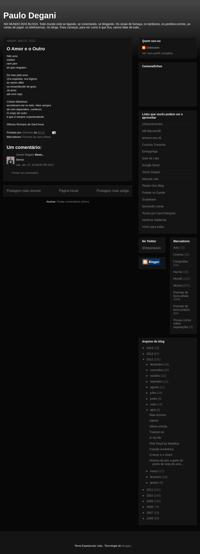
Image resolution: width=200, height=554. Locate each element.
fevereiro (156, 477)
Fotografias (180, 261)
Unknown (152, 47)
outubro (155, 375)
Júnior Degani (151, 172)
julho (153, 392)
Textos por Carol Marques (158, 213)
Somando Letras (153, 206)
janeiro (155, 482)
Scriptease (149, 199)
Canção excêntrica (161, 449)
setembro (156, 381)
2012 (150, 359)
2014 (150, 348)
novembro (157, 370)
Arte (176, 247)
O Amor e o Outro (160, 454)
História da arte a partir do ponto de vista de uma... (166, 462)
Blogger (126, 545)
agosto (155, 387)
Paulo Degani (29, 15)
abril (153, 410)
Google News (151, 165)
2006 (150, 518)
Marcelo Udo (150, 179)
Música (177, 285)
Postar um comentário (25, 172)
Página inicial (68, 191)
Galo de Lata (150, 158)
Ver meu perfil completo (157, 53)
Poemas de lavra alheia (36, 136)
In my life (155, 437)
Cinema (178, 254)
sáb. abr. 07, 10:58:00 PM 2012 (35, 164)
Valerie (153, 420)
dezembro (157, 364)
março (154, 471)
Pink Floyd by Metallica (164, 443)
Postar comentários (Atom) (73, 201)
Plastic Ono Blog (153, 185)
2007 (150, 512)
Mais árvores (157, 415)
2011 (150, 489)
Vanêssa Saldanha (154, 220)
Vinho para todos (153, 226)
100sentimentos (152, 124)
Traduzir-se (156, 432)
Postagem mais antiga (113, 191)
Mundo (177, 278)
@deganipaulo (151, 248)
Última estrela (158, 426)
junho (154, 398)
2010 (150, 495)
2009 (150, 501)
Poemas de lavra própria (181, 307)
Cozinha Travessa (153, 144)
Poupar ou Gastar (153, 192)
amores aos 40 (151, 137)
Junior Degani (25, 154)
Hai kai (177, 272)
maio (153, 404)
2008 (150, 506)
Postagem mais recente (24, 191)
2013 (150, 353)
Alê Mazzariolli (151, 131)
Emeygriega (150, 151)
